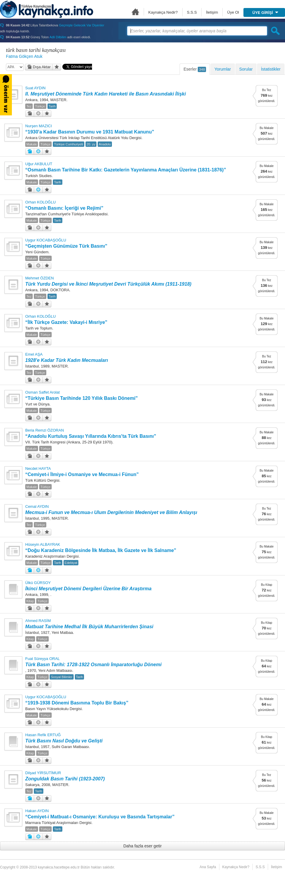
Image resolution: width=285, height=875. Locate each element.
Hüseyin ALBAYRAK (42, 544)
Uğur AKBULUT (38, 164)
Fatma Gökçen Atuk (24, 56)
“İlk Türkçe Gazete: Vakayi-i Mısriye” (66, 322)
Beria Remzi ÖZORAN (44, 430)
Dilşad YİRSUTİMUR (43, 773)
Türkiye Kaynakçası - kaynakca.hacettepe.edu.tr (46, 9)
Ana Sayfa (135, 11)
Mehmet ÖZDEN (39, 278)
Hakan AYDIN (37, 811)
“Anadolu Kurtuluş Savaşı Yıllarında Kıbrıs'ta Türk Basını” (90, 436)
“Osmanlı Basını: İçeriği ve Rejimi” (64, 208)
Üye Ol (233, 12)
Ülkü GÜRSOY (38, 582)
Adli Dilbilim (58, 37)
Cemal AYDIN (37, 506)
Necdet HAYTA (38, 468)
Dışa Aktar (39, 67)
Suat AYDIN (35, 88)
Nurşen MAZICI (38, 126)
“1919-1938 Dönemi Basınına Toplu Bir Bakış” (76, 702)
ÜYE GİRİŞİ (265, 12)
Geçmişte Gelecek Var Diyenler (81, 25)
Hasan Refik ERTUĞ (43, 735)
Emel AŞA (34, 354)
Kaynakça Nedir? (163, 12)
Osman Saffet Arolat (42, 392)
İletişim (212, 12)
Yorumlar (222, 69)
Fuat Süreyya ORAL (42, 658)
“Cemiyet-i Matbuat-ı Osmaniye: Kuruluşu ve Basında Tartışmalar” (100, 816)
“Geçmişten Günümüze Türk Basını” (66, 246)
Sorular (246, 69)
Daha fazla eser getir (142, 846)
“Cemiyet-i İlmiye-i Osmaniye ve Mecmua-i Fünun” (82, 474)
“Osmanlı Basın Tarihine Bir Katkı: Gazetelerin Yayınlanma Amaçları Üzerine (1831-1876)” (125, 169)
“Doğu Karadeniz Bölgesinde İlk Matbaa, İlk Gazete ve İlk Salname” (100, 550)
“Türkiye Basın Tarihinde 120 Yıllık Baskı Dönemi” (81, 398)
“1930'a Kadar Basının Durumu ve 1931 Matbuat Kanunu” (89, 131)
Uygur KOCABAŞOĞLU (45, 240)
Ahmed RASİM (38, 620)
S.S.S (192, 12)
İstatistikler (271, 69)
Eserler (194, 69)
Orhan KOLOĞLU (40, 202)
